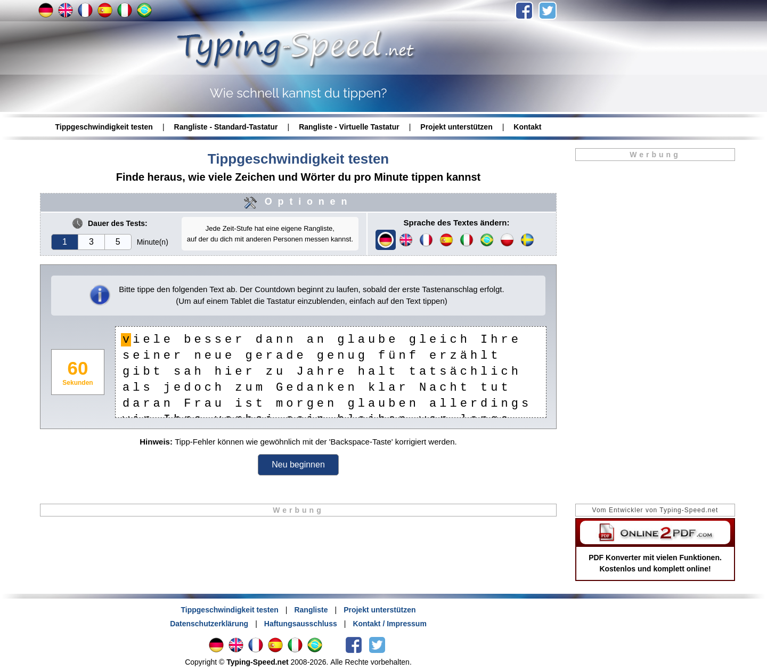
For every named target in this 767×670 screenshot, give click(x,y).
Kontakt (527, 127)
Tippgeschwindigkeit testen (104, 127)
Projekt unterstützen (456, 127)
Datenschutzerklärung (209, 623)
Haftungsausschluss (300, 623)
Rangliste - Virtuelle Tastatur (349, 127)
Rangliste (311, 610)
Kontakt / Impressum (389, 623)
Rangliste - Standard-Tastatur (226, 127)
